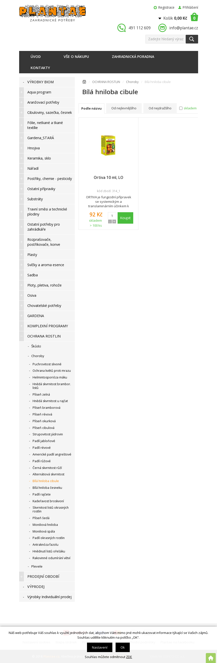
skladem (190, 108)
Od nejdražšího (160, 108)
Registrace (166, 7)
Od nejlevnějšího (123, 108)
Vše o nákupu (76, 56)
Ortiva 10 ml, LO (108, 177)
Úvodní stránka (84, 82)
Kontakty (40, 67)
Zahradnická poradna (133, 56)
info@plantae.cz (183, 28)
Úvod (36, 56)
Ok (123, 647)
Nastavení (99, 647)
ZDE (129, 657)
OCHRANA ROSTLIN (106, 82)
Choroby (132, 82)
